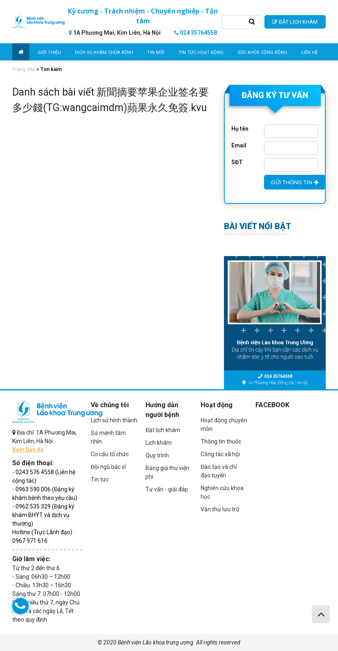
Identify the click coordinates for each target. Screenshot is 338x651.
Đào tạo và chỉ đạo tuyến (219, 471)
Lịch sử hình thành (114, 420)
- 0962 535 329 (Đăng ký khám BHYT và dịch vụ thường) (43, 515)
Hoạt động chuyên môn (224, 424)
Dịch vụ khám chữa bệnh (104, 52)
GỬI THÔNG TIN (294, 182)
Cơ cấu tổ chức (110, 454)
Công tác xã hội (220, 454)
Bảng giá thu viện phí (167, 472)
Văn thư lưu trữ (220, 509)
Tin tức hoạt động (201, 52)
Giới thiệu (49, 52)
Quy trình (157, 455)
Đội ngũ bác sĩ (108, 467)
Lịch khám (158, 442)
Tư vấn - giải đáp (166, 489)
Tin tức (100, 479)
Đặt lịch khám (162, 430)
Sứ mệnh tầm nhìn (108, 437)
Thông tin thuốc (221, 441)
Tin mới (155, 52)
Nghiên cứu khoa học (222, 492)
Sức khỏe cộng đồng (262, 52)
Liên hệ (309, 52)
